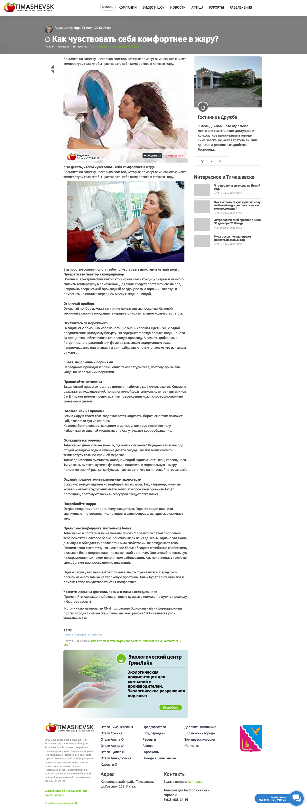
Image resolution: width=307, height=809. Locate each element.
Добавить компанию (200, 727)
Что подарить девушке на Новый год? (237, 186)
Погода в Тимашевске (159, 758)
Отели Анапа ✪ (112, 739)
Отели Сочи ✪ (111, 733)
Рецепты (149, 739)
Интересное (95, 634)
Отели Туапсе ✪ (113, 752)
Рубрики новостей (75, 634)
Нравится (175, 155)
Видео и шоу (153, 7)
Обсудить (152, 155)
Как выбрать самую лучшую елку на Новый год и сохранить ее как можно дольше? (237, 205)
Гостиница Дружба (217, 116)
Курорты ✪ (109, 764)
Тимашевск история (199, 739)
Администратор (67, 27)
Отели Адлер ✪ (112, 745)
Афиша (197, 7)
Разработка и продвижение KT (61, 802)
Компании (127, 7)
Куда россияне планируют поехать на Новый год (232, 237)
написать (195, 781)
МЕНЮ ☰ (108, 7)
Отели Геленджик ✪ (116, 758)
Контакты (191, 745)
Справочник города (199, 733)
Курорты (216, 7)
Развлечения (241, 7)
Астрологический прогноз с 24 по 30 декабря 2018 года (237, 221)
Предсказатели (154, 727)
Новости (178, 7)
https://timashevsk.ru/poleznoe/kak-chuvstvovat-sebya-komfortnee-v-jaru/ (122, 642)
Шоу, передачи (154, 733)
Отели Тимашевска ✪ (117, 727)
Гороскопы (151, 752)
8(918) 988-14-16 (175, 799)
